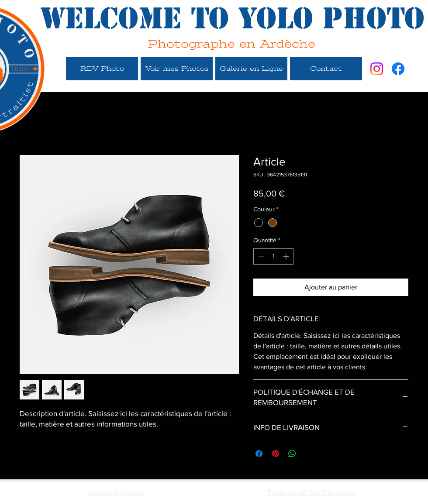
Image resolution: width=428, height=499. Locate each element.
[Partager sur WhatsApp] (292, 453)
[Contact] (326, 68)
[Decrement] (260, 256)
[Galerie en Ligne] (251, 68)
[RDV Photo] (102, 68)
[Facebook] (398, 68)
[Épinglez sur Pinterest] (275, 453)
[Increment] (286, 256)
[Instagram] (376, 68)
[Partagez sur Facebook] (259, 453)
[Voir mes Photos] (177, 68)
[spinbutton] (273, 256)
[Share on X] (309, 453)
